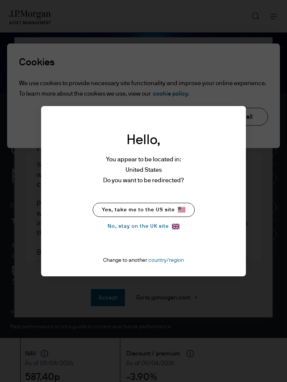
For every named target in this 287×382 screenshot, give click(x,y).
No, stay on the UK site (143, 226)
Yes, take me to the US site (143, 209)
